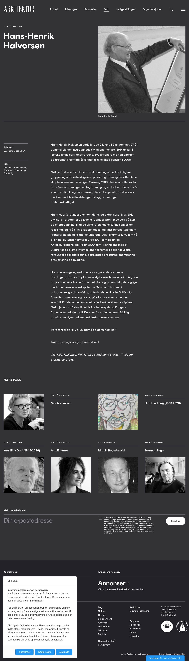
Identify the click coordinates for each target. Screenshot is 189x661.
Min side (102, 630)
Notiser (102, 611)
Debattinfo (104, 626)
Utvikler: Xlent (179, 654)
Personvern (104, 644)
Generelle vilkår (107, 641)
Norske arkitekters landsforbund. (168, 612)
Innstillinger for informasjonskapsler (165, 658)
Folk (106, 11)
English (102, 634)
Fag (100, 607)
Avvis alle (64, 652)
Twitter (133, 632)
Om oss (102, 615)
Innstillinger (24, 652)
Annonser (114, 583)
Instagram (134, 628)
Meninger (71, 11)
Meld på (175, 521)
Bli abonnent (105, 618)
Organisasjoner (152, 11)
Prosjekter (90, 11)
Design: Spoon (165, 654)
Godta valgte (45, 652)
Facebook (134, 624)
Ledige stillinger (125, 11)
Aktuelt (54, 11)
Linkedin (134, 636)
